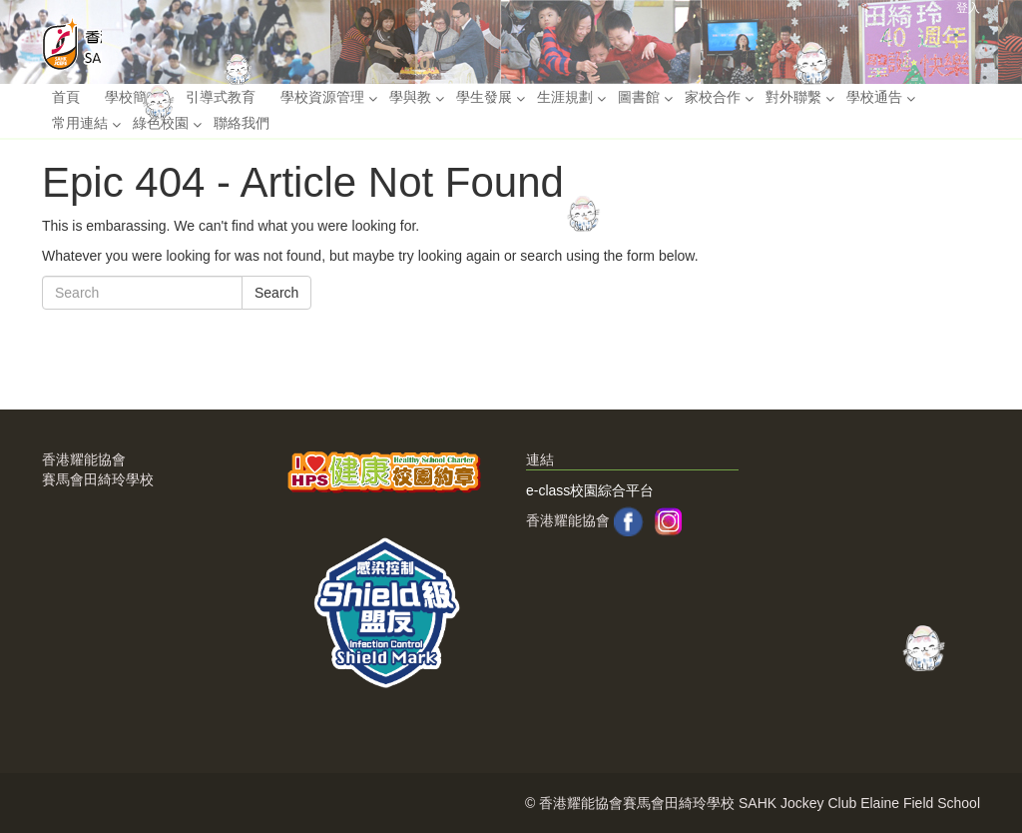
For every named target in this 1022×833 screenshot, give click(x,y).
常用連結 (80, 123)
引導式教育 (221, 97)
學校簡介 (133, 97)
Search (276, 293)
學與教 (410, 97)
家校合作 (713, 97)
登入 (968, 7)
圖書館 (639, 97)
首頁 (66, 97)
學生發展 (484, 97)
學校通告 (874, 97)
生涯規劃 (565, 97)
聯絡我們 (241, 123)
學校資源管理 (322, 97)
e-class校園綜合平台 (590, 490)
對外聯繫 (793, 97)
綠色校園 (161, 123)
